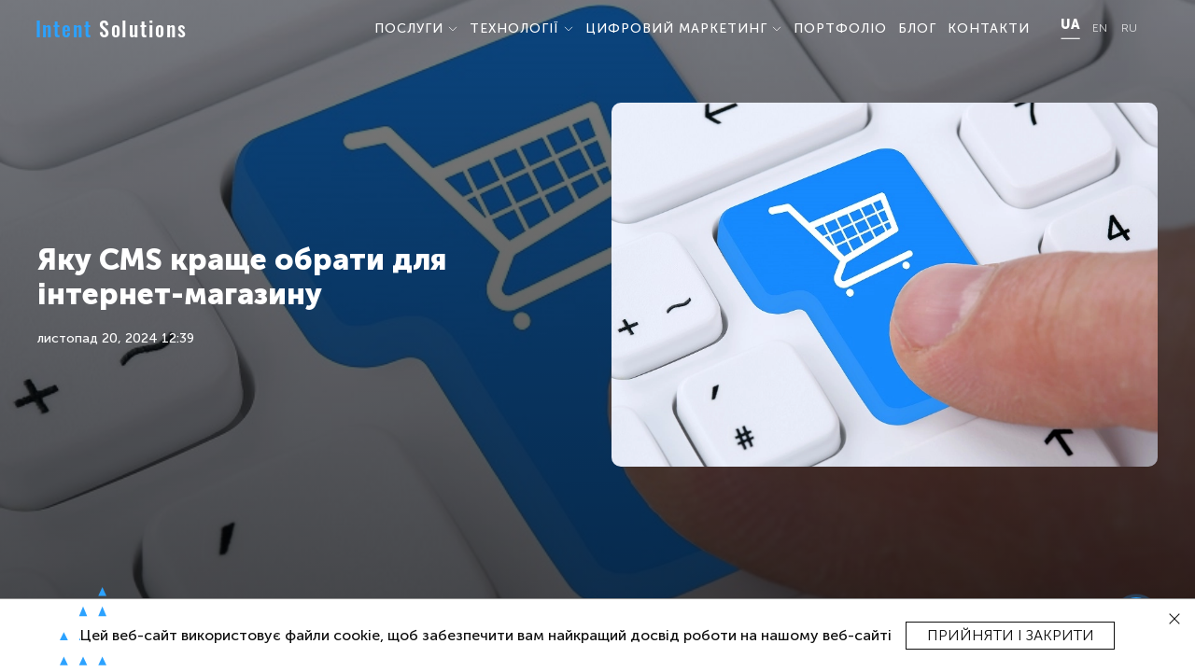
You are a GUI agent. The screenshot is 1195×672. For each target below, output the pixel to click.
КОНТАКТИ (989, 28)
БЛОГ (917, 28)
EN (1099, 28)
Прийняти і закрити (1010, 635)
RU (1129, 28)
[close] (1175, 619)
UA (1070, 25)
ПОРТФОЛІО (840, 28)
